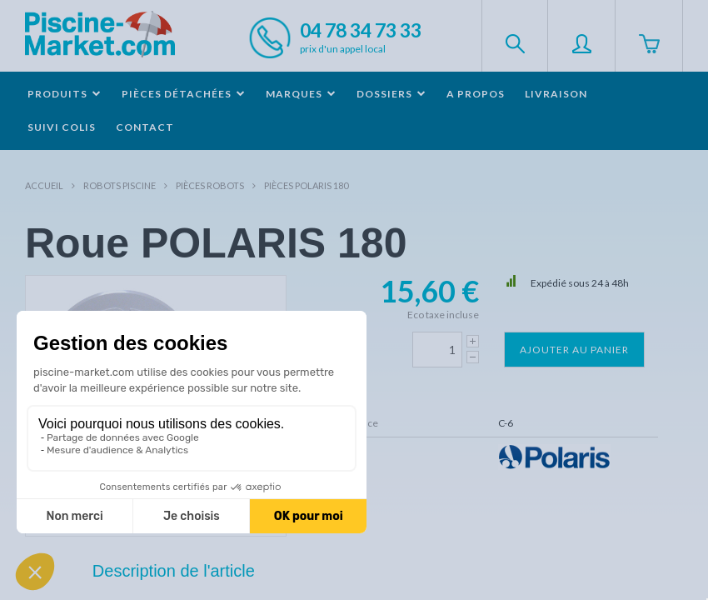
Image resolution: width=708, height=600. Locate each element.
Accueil (44, 185)
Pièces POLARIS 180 (306, 185)
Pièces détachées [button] (184, 94)
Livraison (556, 94)
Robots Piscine (119, 185)
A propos (475, 94)
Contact (145, 127)
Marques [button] (301, 94)
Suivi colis (61, 127)
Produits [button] (64, 94)
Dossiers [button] (391, 94)
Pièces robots (210, 185)
